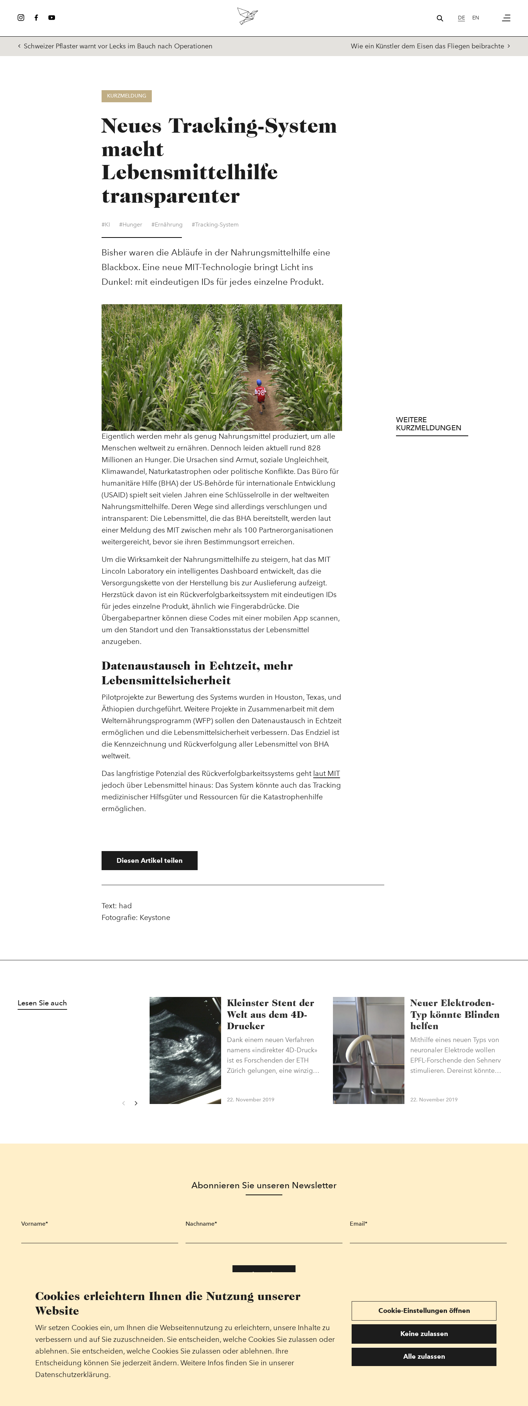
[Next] (135, 1107)
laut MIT (326, 777)
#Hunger (130, 229)
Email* (358, 1228)
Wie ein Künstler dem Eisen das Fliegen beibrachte (430, 46)
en (475, 18)
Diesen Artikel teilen (150, 865)
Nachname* (201, 1228)
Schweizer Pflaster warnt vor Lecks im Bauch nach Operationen (115, 46)
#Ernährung (167, 229)
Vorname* (34, 1228)
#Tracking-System (215, 229)
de (461, 18)
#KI (106, 229)
